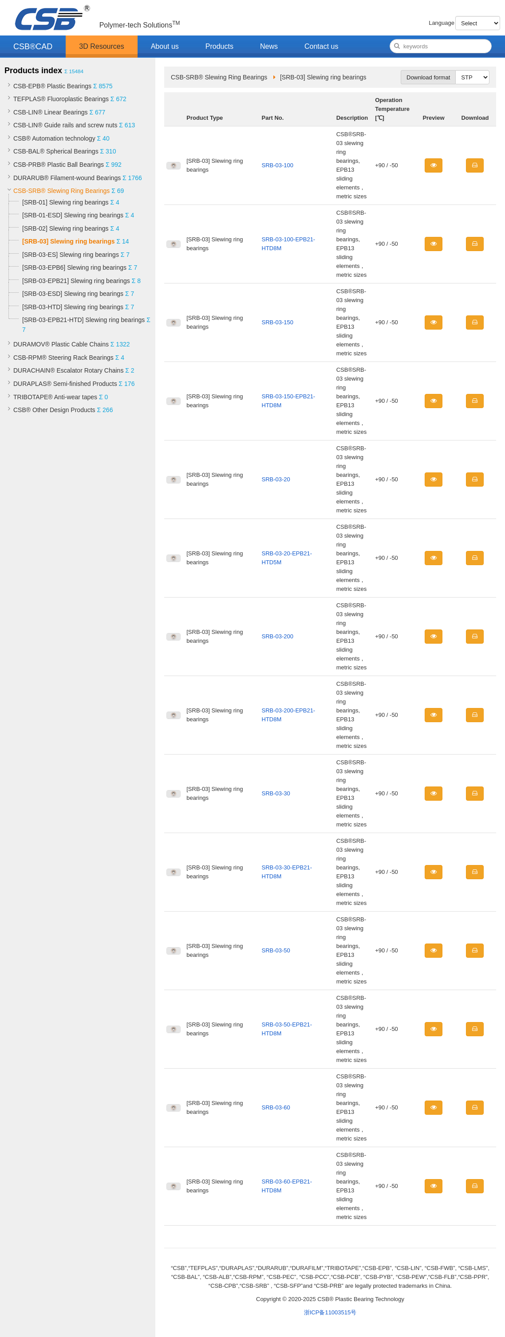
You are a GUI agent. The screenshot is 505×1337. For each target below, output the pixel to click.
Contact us (321, 46)
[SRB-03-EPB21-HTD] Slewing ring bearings (84, 319)
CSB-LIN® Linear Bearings (50, 112)
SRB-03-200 (278, 636)
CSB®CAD (32, 46)
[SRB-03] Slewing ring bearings (68, 241)
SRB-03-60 (276, 1107)
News (269, 46)
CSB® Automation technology (54, 138)
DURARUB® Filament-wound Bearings (67, 177)
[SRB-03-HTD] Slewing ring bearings (72, 307)
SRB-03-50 (276, 950)
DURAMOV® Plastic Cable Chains (61, 344)
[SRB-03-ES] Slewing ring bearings (70, 254)
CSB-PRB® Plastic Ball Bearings (58, 164)
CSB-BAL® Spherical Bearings (56, 151)
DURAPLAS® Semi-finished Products (65, 383)
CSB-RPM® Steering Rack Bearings (63, 357)
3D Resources (101, 46)
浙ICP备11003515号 (330, 1312)
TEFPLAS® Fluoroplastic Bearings (61, 98)
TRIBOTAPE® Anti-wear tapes (55, 397)
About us (165, 46)
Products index (33, 70)
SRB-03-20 (276, 479)
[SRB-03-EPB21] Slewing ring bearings (76, 280)
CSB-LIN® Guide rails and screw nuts (65, 125)
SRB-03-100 (278, 165)
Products (219, 46)
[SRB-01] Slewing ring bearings (65, 202)
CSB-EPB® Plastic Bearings (52, 86)
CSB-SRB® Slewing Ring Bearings (61, 190)
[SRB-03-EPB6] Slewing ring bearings (74, 267)
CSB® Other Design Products (54, 409)
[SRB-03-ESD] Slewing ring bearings (72, 293)
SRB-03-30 (276, 793)
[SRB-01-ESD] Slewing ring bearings (72, 215)
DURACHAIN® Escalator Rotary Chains (68, 370)
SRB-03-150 (278, 322)
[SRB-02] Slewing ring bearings (65, 228)
